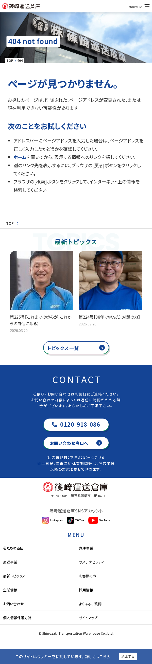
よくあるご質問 (90, 603)
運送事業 (10, 562)
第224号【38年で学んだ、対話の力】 (109, 317)
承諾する (127, 656)
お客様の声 (87, 575)
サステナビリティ (91, 562)
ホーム (19, 157)
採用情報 (86, 589)
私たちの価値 (13, 548)
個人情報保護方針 (17, 617)
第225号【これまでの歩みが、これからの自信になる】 (40, 320)
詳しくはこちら (97, 656)
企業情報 (10, 589)
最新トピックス (14, 575)
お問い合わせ (13, 603)
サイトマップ (88, 617)
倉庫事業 (86, 548)
